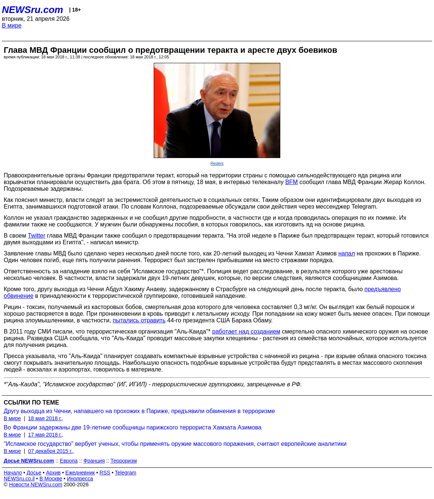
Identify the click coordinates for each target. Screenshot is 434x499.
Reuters (216, 163)
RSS (104, 473)
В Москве (50, 479)
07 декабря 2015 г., (51, 451)
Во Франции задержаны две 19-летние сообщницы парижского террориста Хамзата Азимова (132, 427)
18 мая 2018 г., (45, 418)
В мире (12, 25)
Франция (94, 461)
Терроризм (124, 461)
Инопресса (80, 479)
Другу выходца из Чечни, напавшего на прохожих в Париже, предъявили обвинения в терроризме (139, 411)
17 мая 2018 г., (45, 435)
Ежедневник (80, 473)
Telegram (126, 473)
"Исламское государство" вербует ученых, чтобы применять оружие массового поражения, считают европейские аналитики (175, 444)
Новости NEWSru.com (35, 484)
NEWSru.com (32, 9)
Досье (33, 473)
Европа (69, 461)
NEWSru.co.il (19, 479)
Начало (13, 473)
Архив (53, 473)
